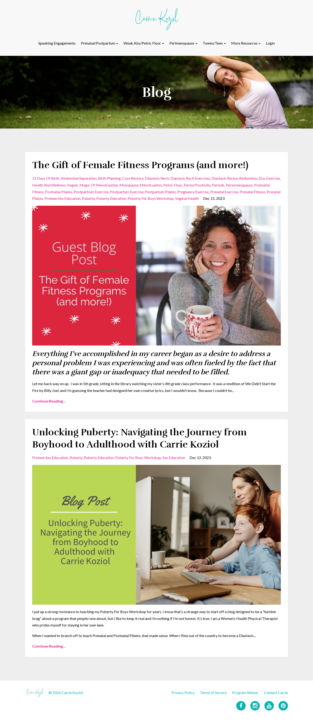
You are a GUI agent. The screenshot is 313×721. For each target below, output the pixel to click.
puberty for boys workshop (151, 198)
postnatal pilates (58, 192)
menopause (128, 185)
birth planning (109, 178)
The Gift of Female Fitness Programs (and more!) (140, 165)
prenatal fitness (252, 192)
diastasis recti (157, 178)
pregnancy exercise (193, 192)
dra (262, 178)
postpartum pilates (160, 192)
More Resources (244, 43)
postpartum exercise (127, 192)
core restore (133, 178)
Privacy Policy (183, 692)
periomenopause (239, 185)
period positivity (197, 185)
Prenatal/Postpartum (98, 43)
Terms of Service (213, 692)
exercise (273, 178)
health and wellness (49, 185)
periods (218, 185)
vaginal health (187, 198)
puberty (88, 198)
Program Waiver (245, 692)
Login (270, 43)
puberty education (111, 198)
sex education (174, 457)
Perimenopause (181, 43)
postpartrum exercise (91, 192)
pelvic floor (172, 185)
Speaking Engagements (57, 43)
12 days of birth (45, 178)
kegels (72, 185)
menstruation (151, 185)
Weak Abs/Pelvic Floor (142, 43)
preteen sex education (62, 198)
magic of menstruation (99, 185)
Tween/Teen (213, 43)
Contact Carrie (276, 692)
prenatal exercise (224, 192)
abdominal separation (79, 178)
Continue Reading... (49, 401)
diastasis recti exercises (190, 178)
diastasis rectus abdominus (234, 178)
